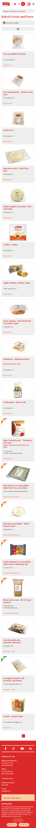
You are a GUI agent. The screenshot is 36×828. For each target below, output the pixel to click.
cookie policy (16, 816)
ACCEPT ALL (24, 825)
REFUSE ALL (12, 825)
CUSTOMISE (18, 820)
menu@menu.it (6, 791)
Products (6, 11)
